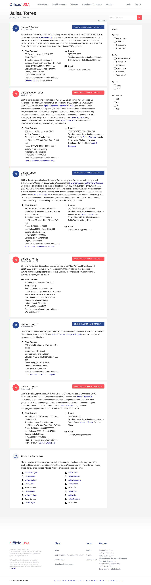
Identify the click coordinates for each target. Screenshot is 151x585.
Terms (88, 549)
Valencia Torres (66, 406)
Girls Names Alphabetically (109, 563)
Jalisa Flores (28, 491)
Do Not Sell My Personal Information (70, 554)
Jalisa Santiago (29, 495)
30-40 (118, 89)
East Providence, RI (123, 59)
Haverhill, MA (121, 62)
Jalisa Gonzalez (72, 476)
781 (117, 106)
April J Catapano (51, 106)
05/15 (100, 555)
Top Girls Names (104, 566)
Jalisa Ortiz (70, 491)
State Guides (42, 4)
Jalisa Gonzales (72, 499)
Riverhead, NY (121, 72)
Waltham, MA (121, 75)
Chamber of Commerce (92, 4)
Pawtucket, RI (121, 68)
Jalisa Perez (27, 484)
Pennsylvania (121, 45)
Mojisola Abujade (74, 334)
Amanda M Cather (66, 106)
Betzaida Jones (40, 195)
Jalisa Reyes (28, 502)
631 (117, 102)
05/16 (110, 552)
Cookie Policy (91, 558)
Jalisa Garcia (71, 472)
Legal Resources (59, 4)
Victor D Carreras (59, 334)
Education (74, 4)
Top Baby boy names (106, 560)
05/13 (110, 555)
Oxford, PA (120, 65)
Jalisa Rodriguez (29, 472)
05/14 (105, 555)
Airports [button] (109, 4)
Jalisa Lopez (71, 484)
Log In (128, 4)
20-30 (118, 85)
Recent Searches (105, 549)
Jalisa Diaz (70, 495)
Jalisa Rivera (28, 476)
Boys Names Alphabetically (109, 569)
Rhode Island (121, 48)
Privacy (89, 554)
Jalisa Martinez (28, 480)
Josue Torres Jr (77, 118)
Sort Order (101, 20)
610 (117, 99)
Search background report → (88, 27)
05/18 (100, 552)
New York (119, 42)
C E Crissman (75, 183)
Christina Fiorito (45, 37)
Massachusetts (121, 38)
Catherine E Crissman (94, 183)
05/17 (105, 552)
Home (57, 549)
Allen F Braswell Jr (84, 397)
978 (117, 109)
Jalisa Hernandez (72, 480)
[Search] (123, 17)
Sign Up (138, 4)
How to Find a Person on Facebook (112, 558)
